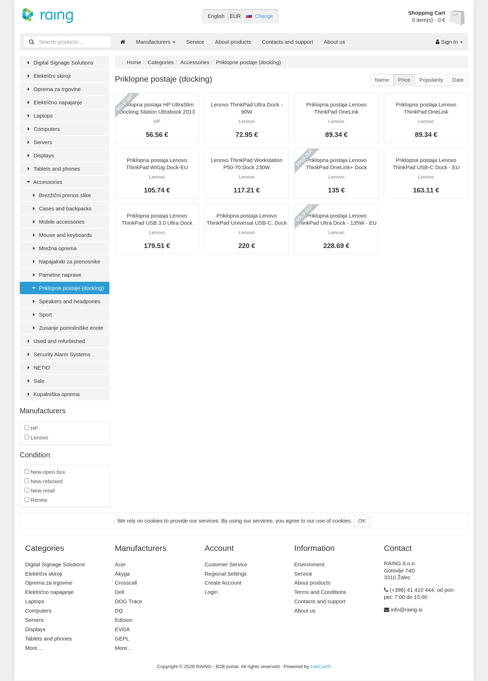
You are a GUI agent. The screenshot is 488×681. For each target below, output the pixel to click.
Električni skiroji (48, 76)
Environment (309, 564)
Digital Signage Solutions (59, 62)
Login (211, 592)
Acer (120, 564)
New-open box (44, 472)
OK (362, 521)
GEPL (122, 638)
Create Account (223, 583)
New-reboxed (43, 481)
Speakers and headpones (65, 301)
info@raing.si (406, 609)
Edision (123, 620)
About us (334, 42)
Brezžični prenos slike (60, 195)
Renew (35, 500)
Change (264, 16)
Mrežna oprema (53, 248)
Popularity (431, 80)
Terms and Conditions (320, 592)
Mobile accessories (57, 222)
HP (31, 428)
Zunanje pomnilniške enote (66, 328)
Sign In (449, 42)
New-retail (39, 490)
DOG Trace (128, 601)
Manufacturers (155, 42)
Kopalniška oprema (52, 394)
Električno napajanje (53, 102)
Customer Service (226, 564)
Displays (39, 155)
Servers (38, 142)
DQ (119, 611)
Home (134, 62)
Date (458, 80)
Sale (34, 381)
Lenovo (36, 437)
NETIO (37, 368)
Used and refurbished (55, 341)
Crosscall (126, 583)
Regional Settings (226, 574)
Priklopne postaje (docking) (67, 288)
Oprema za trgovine (53, 89)
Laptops (39, 116)
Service (195, 42)
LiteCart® (320, 666)
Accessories (43, 182)
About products (233, 42)
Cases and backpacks (61, 208)
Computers (42, 129)
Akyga (122, 574)
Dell (119, 592)
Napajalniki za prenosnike (65, 261)
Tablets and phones (52, 169)
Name (382, 80)
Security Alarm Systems (57, 354)
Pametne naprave (55, 275)
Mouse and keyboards (61, 235)
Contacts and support (287, 42)
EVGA (122, 629)
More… (34, 648)
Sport (41, 314)
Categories (161, 62)
